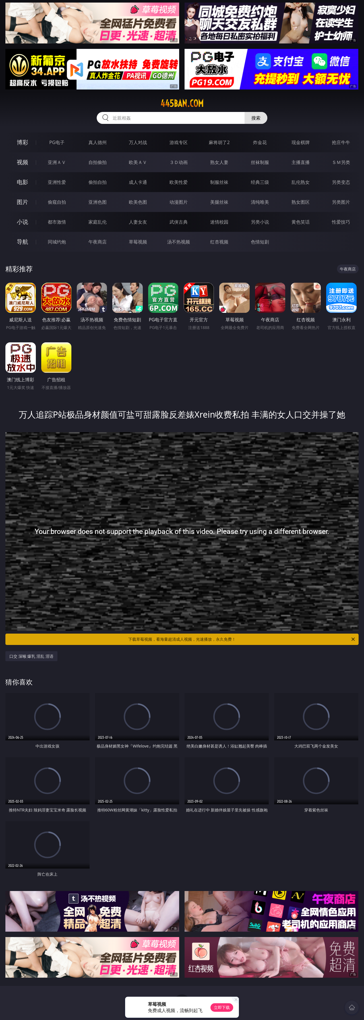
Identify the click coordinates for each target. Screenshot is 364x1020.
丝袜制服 (260, 162)
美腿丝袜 (219, 202)
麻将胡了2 (219, 142)
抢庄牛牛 (341, 142)
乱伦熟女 (300, 182)
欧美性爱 (178, 182)
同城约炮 (57, 242)
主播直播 (300, 162)
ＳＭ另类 (341, 162)
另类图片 (341, 202)
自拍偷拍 (97, 162)
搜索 (255, 118)
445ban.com (182, 103)
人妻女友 (138, 222)
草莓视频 (138, 242)
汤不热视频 (178, 242)
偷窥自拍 (57, 202)
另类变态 (341, 182)
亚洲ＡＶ (57, 162)
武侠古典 (178, 222)
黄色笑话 (300, 222)
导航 (22, 241)
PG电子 (56, 142)
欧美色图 (138, 202)
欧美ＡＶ (138, 162)
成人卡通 (138, 182)
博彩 (22, 142)
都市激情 (57, 222)
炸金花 (260, 142)
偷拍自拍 (97, 182)
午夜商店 (97, 242)
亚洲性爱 (57, 182)
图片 (22, 202)
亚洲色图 (97, 202)
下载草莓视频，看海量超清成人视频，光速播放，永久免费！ (242, 639)
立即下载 (222, 1007)
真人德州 (97, 142)
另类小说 (260, 222)
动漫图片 (178, 202)
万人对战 (138, 142)
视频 (22, 162)
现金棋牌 (300, 142)
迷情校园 (219, 222)
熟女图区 (300, 202)
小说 (22, 222)
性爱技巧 (341, 222)
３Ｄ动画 (178, 162)
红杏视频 (219, 242)
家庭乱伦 (97, 222)
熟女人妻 (219, 162)
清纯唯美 (260, 202)
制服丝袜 (219, 182)
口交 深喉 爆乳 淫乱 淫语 (31, 656)
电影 (22, 182)
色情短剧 (260, 242)
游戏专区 (178, 142)
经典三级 (260, 182)
